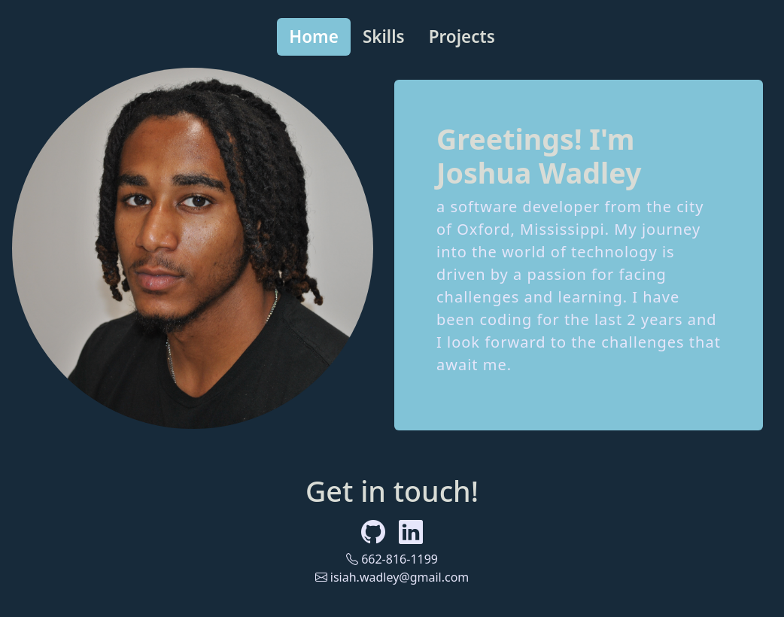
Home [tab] (314, 36)
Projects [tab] (462, 36)
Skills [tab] (384, 36)
